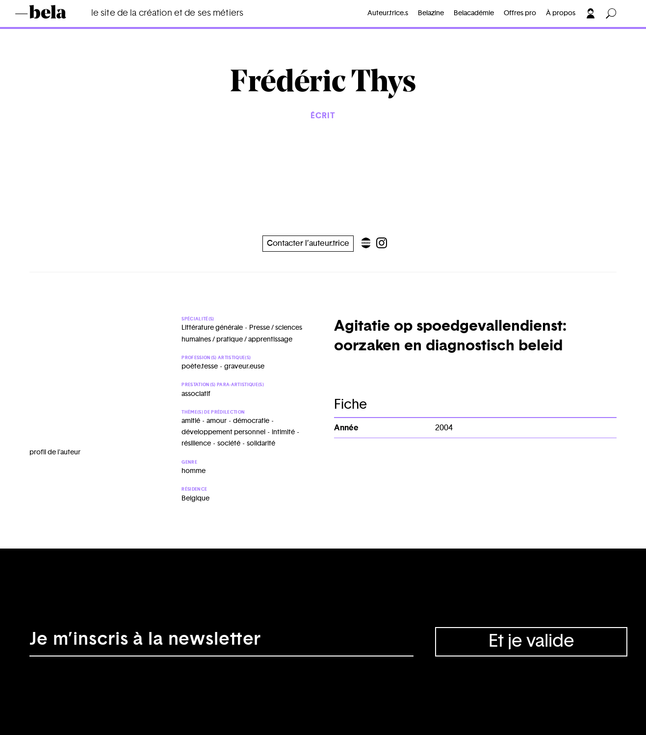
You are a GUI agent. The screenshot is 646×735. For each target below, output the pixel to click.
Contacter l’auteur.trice (308, 243)
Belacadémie (474, 13)
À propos (560, 13)
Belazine (431, 13)
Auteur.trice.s (387, 13)
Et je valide (531, 641)
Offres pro (520, 13)
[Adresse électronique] (221, 641)
